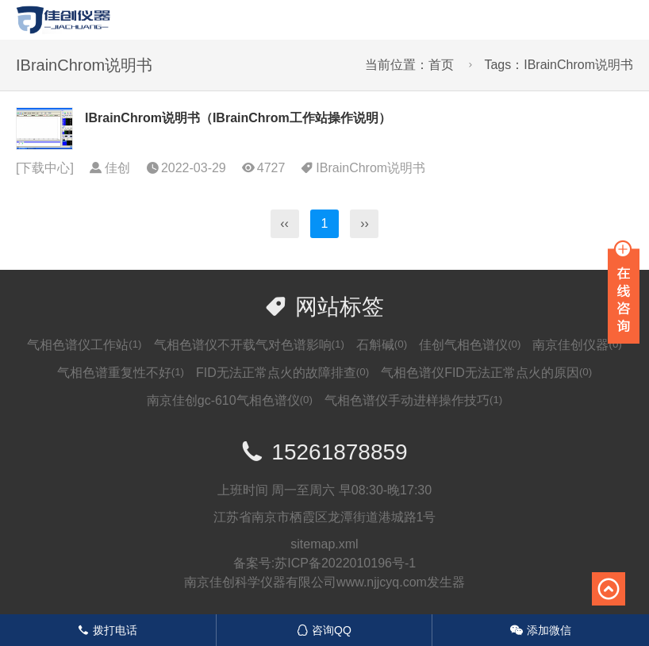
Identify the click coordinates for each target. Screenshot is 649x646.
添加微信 (540, 630)
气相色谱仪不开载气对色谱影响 (249, 345)
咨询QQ (324, 630)
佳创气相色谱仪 (469, 345)
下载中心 (44, 168)
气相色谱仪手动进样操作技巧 (413, 400)
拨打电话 (107, 630)
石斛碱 (381, 345)
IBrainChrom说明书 (370, 168)
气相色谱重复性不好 (120, 372)
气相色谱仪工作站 (84, 345)
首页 (441, 64)
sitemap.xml (324, 544)
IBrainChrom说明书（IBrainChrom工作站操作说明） (238, 118)
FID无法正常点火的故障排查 (282, 372)
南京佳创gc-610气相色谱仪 (230, 400)
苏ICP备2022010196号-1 (345, 563)
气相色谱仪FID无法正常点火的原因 (486, 372)
